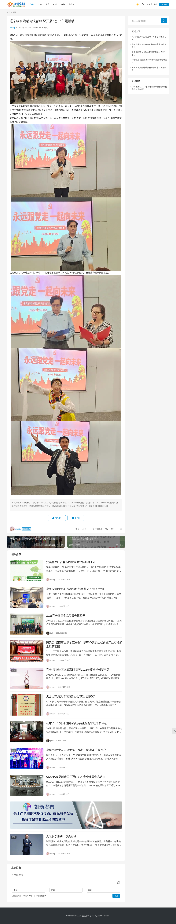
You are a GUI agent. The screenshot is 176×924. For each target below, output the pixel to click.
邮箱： (53, 890)
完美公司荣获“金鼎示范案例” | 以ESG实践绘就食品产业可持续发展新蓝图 (84, 644)
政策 (63, 4)
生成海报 (97, 528)
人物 (40, 4)
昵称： (16, 890)
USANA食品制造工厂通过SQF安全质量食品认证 (75, 776)
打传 (55, 4)
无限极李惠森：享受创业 (61, 836)
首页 (8, 12)
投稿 (164, 4)
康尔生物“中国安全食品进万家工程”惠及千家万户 (76, 749)
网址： (91, 890)
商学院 (72, 4)
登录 (148, 4)
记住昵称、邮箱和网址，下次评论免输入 (29, 896)
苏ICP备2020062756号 (100, 916)
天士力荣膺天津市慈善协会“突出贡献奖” (70, 696)
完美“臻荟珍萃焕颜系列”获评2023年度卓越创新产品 (77, 669)
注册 (155, 4)
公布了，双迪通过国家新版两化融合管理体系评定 (76, 723)
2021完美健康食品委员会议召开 (65, 615)
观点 (48, 4)
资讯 (32, 4)
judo (133, 87)
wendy (12, 27)
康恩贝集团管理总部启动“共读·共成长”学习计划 (75, 588)
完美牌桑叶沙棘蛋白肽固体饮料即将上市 (71, 562)
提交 (116, 896)
